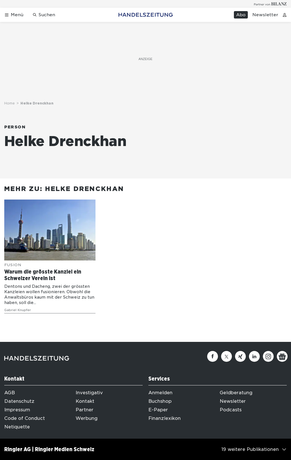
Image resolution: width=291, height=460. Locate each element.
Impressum (17, 409)
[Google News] (282, 356)
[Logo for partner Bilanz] (270, 3)
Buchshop (160, 401)
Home (9, 103)
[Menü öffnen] (14, 15)
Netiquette (17, 427)
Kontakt (85, 401)
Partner (84, 409)
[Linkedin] (254, 356)
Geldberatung (236, 392)
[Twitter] (226, 356)
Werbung (86, 418)
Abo (241, 14)
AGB (9, 392)
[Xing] (240, 356)
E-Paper (158, 409)
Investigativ (89, 392)
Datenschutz (19, 401)
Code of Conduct (24, 418)
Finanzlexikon (164, 418)
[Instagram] (268, 356)
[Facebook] (212, 356)
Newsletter (265, 14)
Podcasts (231, 409)
